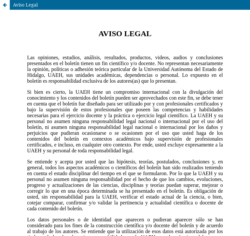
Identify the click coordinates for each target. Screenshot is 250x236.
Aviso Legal (25, 5)
